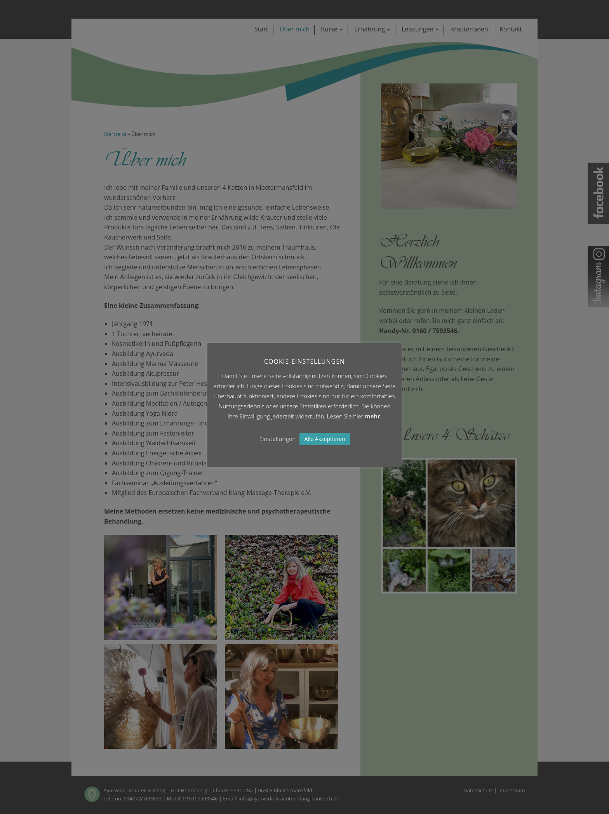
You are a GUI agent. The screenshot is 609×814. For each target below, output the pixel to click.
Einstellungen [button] (277, 439)
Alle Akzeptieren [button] (324, 439)
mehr (372, 416)
